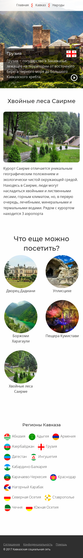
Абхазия (18, 436)
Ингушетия (47, 456)
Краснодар (67, 476)
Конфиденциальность (37, 544)
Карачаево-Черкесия (29, 476)
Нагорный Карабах (27, 487)
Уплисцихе (62, 290)
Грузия (51, 446)
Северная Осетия (26, 497)
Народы (58, 5)
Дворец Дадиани (20, 290)
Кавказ (40, 5)
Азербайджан (23, 446)
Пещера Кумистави (62, 335)
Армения (67, 436)
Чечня (17, 507)
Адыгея (43, 436)
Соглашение (11, 544)
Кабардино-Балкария (29, 466)
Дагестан (19, 456)
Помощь (61, 544)
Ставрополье (63, 497)
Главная (22, 5)
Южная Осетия (46, 507)
